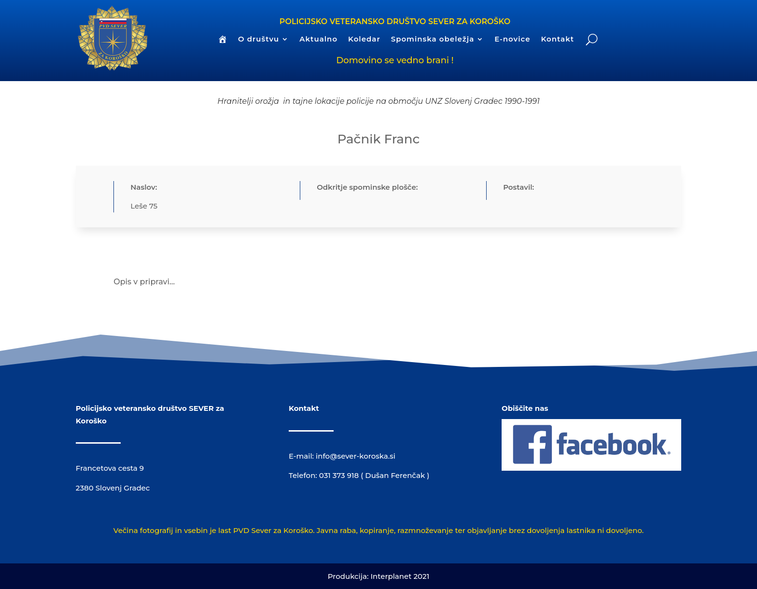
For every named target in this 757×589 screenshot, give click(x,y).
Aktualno (318, 39)
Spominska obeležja (433, 39)
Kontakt (557, 39)
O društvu (258, 39)
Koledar (364, 39)
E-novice (512, 39)
